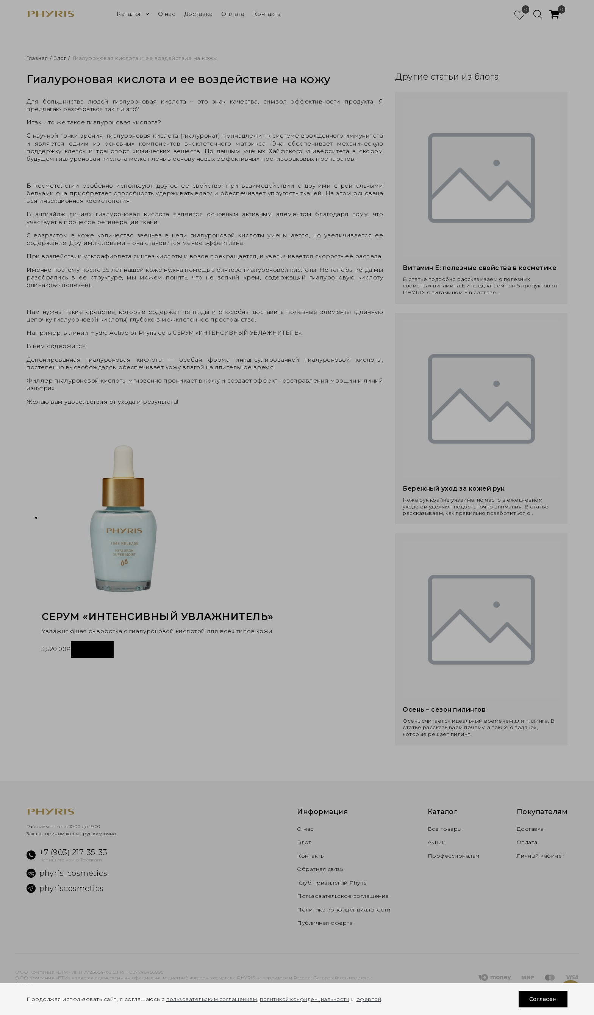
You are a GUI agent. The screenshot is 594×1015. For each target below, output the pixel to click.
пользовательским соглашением (213, 999)
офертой (381, 999)
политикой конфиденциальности (312, 999)
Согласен (540, 998)
